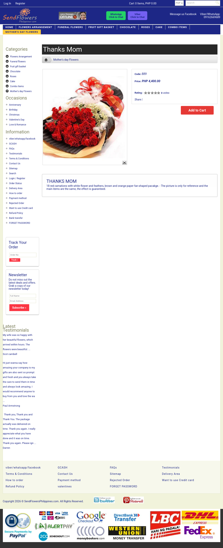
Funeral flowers (70, 27)
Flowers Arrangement (35, 27)
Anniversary (15, 105)
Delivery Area (16, 188)
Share (138, 99)
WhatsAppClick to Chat (116, 15)
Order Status (15, 183)
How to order (15, 193)
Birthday (13, 109)
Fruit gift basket (101, 27)
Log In (7, 3)
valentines (65, 486)
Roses (145, 27)
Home (9, 27)
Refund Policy (16, 213)
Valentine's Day (16, 119)
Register (20, 3)
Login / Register (17, 178)
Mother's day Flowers (22, 31)
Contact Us (14, 163)
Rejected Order (16, 203)
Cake (159, 27)
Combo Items (177, 27)
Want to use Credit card (21, 208)
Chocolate (128, 27)
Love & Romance (17, 124)
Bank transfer (16, 218)
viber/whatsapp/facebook (22, 138)
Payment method (18, 198)
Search (12, 173)
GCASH (13, 143)
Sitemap (13, 168)
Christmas (14, 114)
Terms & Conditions (19, 158)
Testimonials (15, 153)
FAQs (11, 148)
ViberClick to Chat (137, 15)
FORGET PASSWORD (19, 223)
